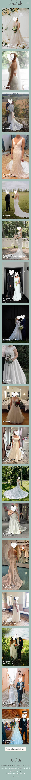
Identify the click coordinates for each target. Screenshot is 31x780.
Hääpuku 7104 (8, 299)
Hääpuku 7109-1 (9, 380)
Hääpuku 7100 (9, 45)
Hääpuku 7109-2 (9, 339)
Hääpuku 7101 (8, 421)
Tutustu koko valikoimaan (15, 749)
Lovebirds (15, 2)
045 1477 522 (14, 771)
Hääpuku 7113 (8, 215)
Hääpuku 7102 (8, 662)
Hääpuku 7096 (9, 703)
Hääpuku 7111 (8, 256)
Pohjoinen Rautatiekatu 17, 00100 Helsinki (15, 768)
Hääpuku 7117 (8, 86)
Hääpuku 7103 (8, 622)
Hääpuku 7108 (8, 497)
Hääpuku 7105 (8, 534)
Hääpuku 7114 (8, 175)
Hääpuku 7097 (9, 460)
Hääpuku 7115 (8, 128)
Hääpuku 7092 (9, 586)
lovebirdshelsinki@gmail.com (15, 773)
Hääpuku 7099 (9, 740)
